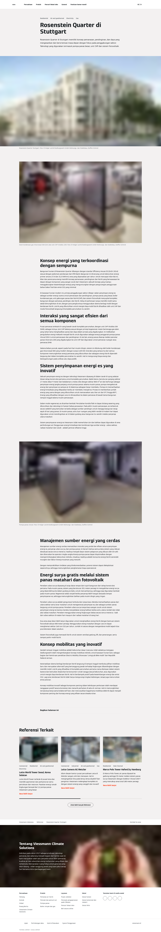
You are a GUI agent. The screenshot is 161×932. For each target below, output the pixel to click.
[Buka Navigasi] (14, 4)
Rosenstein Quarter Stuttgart (56, 822)
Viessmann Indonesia (26, 822)
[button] (136, 822)
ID (138, 4)
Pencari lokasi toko (51, 4)
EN (141, 4)
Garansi (64, 4)
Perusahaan (28, 4)
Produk (38, 4)
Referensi (40, 822)
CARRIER (37, 930)
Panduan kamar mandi (78, 4)
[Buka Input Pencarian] (134, 4)
